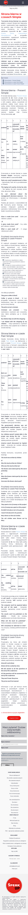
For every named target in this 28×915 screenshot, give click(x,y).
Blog (14, 825)
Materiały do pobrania (14, 828)
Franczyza (14, 868)
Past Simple (10, 341)
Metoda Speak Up (14, 820)
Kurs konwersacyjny (14, 793)
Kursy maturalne (14, 796)
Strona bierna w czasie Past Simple (13, 82)
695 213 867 (14, 851)
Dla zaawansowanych (14, 780)
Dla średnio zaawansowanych (14, 778)
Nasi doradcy (14, 823)
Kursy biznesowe (14, 791)
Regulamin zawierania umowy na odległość (14, 841)
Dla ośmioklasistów (14, 799)
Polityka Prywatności (14, 838)
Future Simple (20, 532)
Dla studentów (15, 807)
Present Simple (21, 96)
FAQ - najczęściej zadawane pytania (14, 831)
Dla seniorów (14, 812)
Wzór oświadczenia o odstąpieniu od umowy (14, 843)
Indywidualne (14, 783)
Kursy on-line (14, 788)
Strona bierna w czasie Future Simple (14, 84)
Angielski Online (14, 718)
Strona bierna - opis (19, 74)
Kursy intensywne (14, 785)
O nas (14, 818)
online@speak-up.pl (14, 866)
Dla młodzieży (14, 805)
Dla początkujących (14, 775)
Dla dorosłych (14, 810)
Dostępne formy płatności (15, 846)
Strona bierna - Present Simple (12, 80)
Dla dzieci (14, 802)
